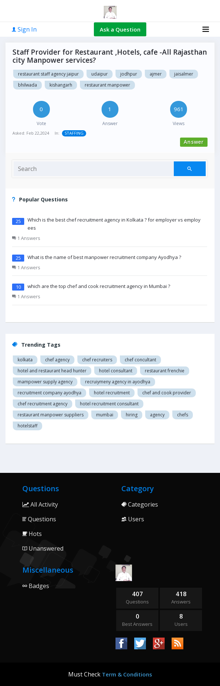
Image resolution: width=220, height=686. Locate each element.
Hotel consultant (115, 371)
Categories (139, 504)
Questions (39, 519)
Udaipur (99, 74)
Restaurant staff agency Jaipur (48, 74)
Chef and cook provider (166, 393)
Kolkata (25, 360)
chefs (182, 415)
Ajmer (156, 74)
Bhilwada (27, 85)
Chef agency (57, 360)
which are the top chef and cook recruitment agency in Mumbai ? (98, 286)
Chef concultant (140, 360)
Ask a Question (120, 29)
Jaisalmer (183, 74)
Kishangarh (61, 85)
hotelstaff (27, 426)
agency (157, 415)
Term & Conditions (127, 674)
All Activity (40, 504)
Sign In (24, 29)
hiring (132, 415)
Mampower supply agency (45, 382)
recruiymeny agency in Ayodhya (117, 382)
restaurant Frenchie (164, 371)
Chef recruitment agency (42, 404)
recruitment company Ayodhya (49, 393)
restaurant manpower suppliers (51, 415)
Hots (32, 534)
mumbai (104, 415)
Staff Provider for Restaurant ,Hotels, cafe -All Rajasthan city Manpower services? (109, 56)
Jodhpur (128, 74)
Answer (194, 141)
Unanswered (42, 548)
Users (132, 519)
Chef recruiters (97, 360)
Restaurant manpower (107, 85)
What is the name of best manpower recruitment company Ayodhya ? (104, 257)
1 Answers (26, 238)
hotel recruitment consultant (109, 404)
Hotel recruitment (112, 393)
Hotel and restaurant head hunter (52, 371)
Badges (35, 586)
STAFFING (74, 133)
